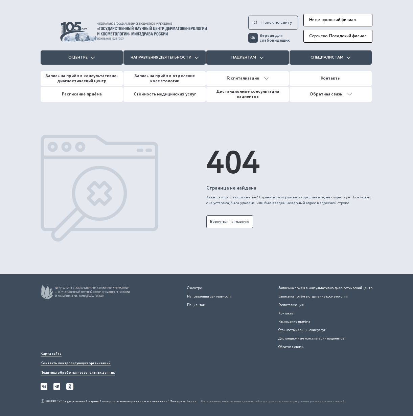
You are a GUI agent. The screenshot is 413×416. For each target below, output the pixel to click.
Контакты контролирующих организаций (76, 363)
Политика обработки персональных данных (78, 372)
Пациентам (247, 57)
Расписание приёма (82, 94)
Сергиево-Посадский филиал (338, 36)
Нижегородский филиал (332, 20)
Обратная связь (330, 94)
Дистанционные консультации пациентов (247, 94)
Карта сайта (51, 353)
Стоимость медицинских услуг (165, 94)
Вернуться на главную (229, 221)
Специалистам (331, 57)
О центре (81, 57)
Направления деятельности (165, 57)
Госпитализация (248, 78)
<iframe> (91, 326)
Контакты (331, 78)
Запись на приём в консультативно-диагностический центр (81, 78)
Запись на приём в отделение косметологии (164, 78)
